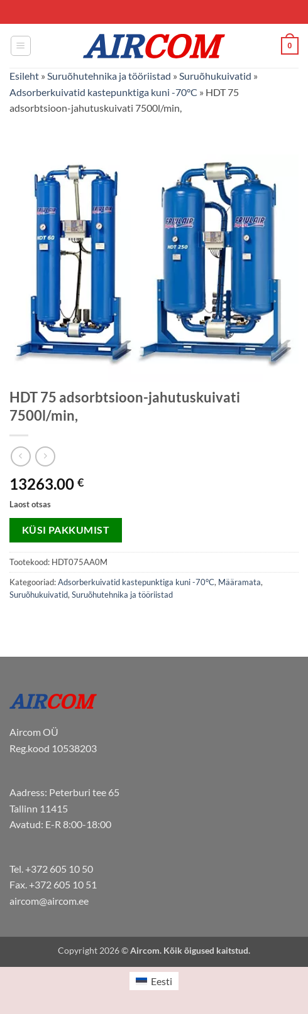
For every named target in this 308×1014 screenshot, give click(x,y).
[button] (21, 46)
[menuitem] (154, 981)
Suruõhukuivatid (215, 76)
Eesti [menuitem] (161, 981)
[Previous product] (45, 456)
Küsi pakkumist (66, 530)
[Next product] (20, 456)
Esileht (24, 76)
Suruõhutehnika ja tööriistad (109, 76)
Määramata (239, 582)
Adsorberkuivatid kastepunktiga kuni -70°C (103, 92)
